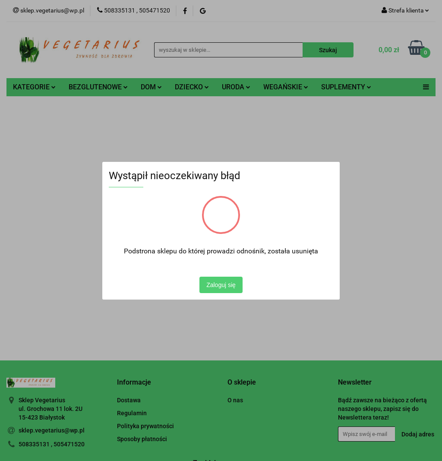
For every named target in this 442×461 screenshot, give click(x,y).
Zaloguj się (221, 284)
